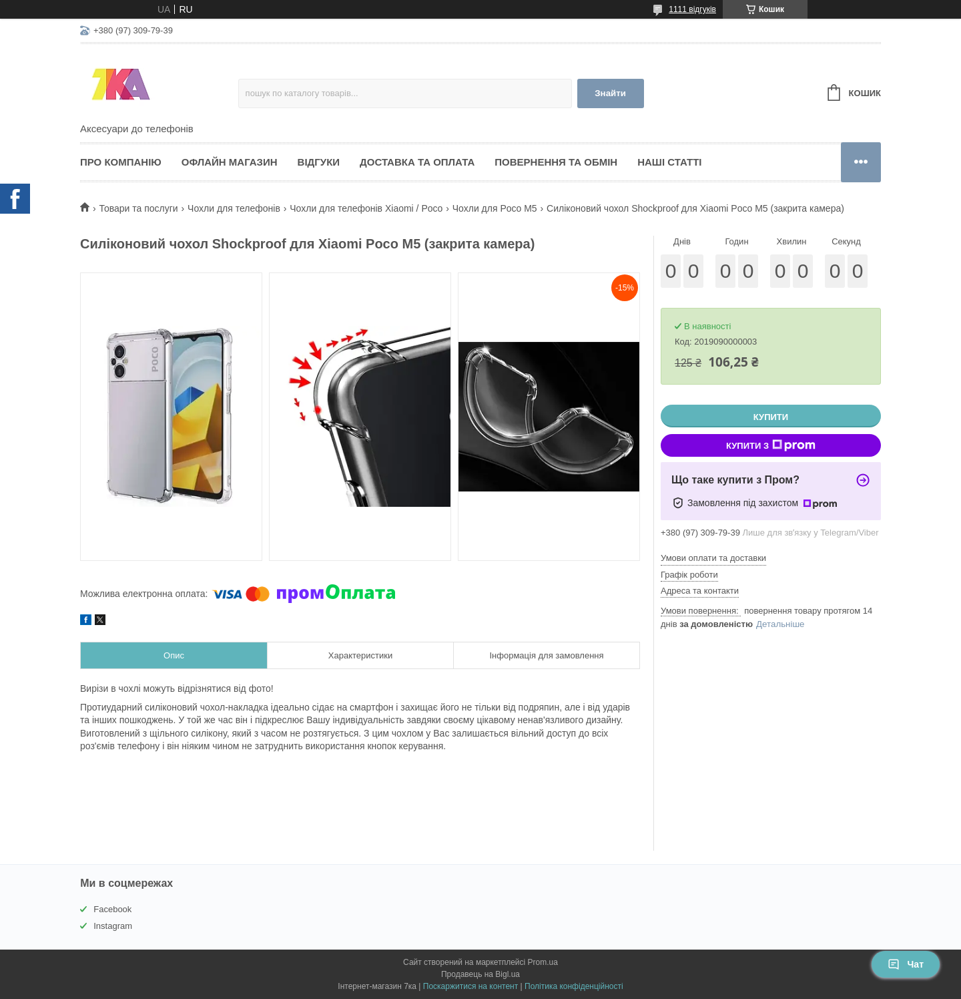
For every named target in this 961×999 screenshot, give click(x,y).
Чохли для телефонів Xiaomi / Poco (366, 208)
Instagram (112, 926)
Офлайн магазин (230, 162)
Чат (906, 964)
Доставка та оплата (417, 162)
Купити (770, 417)
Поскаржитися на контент (470, 986)
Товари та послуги (138, 208)
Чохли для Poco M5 (494, 208)
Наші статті (669, 162)
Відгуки (319, 162)
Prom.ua (543, 962)
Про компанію (121, 162)
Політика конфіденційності (574, 986)
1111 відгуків (692, 9)
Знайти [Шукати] (610, 93)
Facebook (112, 909)
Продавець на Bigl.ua (480, 974)
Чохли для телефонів (234, 208)
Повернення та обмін (556, 162)
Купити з (771, 445)
